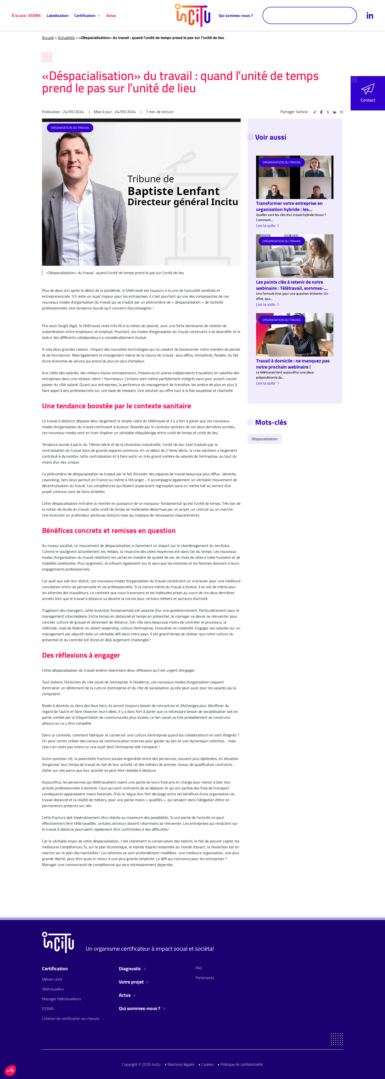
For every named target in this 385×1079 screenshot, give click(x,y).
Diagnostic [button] (132, 968)
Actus (111, 15)
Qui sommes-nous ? (236, 15)
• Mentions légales (179, 1064)
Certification (87, 15)
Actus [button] (127, 995)
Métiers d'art (52, 979)
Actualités (66, 37)
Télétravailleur (53, 989)
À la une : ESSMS (26, 15)
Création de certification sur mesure (70, 1018)
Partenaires (204, 978)
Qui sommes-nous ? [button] (142, 1008)
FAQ (198, 968)
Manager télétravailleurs (61, 999)
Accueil (48, 37)
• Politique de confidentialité (240, 1064)
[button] (368, 93)
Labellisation (58, 15)
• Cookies (206, 1064)
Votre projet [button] (133, 982)
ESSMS (48, 1009)
